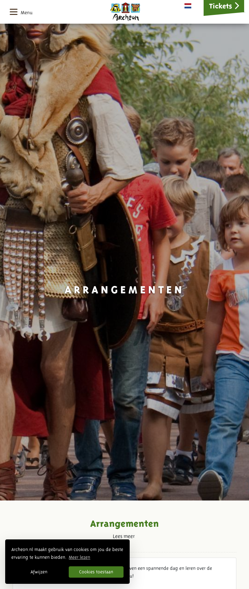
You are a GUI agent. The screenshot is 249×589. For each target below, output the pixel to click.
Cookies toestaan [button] (96, 571)
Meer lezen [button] (79, 557)
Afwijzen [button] (38, 571)
